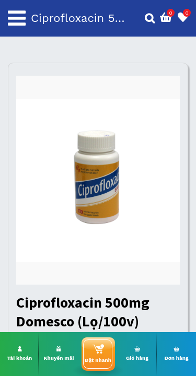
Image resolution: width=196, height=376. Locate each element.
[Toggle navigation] (17, 18)
